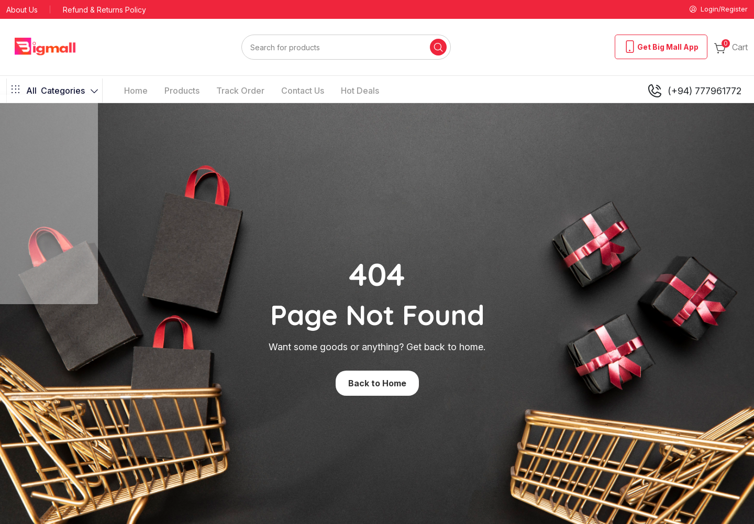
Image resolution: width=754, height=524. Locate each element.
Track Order (240, 91)
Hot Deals (360, 91)
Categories (54, 91)
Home (136, 91)
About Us (22, 10)
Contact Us (302, 91)
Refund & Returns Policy (104, 10)
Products (181, 91)
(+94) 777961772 (694, 91)
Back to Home (377, 384)
